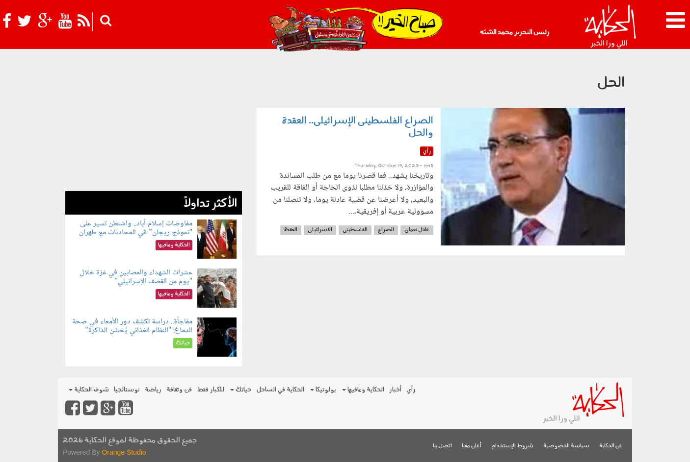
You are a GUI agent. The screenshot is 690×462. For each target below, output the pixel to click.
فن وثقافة (179, 389)
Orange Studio (124, 452)
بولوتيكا (323, 389)
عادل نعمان (416, 230)
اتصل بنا (442, 446)
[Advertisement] (153, 122)
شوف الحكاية (89, 389)
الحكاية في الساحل (280, 389)
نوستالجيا (127, 389)
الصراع (386, 230)
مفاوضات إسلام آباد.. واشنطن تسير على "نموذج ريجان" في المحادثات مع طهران (135, 228)
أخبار (395, 389)
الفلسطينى (355, 230)
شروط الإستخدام (512, 446)
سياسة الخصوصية (566, 446)
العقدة (290, 230)
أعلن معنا (471, 446)
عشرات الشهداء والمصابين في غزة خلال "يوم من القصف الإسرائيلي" (136, 277)
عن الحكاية (610, 446)
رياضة (153, 389)
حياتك (240, 389)
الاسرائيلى (320, 230)
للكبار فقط (210, 389)
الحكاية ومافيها (363, 389)
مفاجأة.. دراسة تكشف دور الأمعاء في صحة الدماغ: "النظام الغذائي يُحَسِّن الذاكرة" (132, 326)
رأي (411, 389)
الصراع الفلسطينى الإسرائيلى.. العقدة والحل (357, 127)
